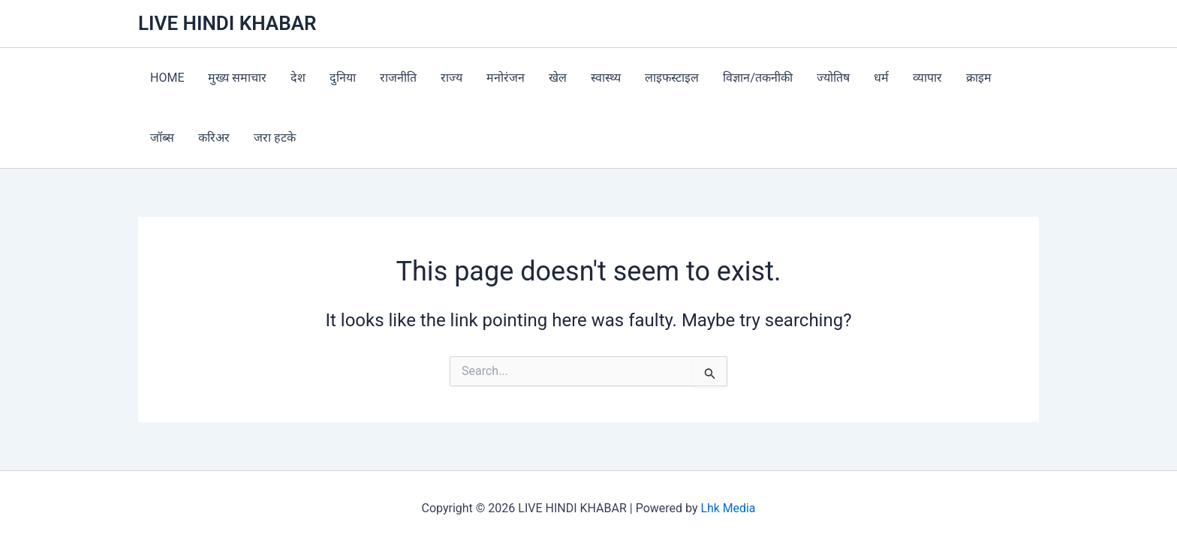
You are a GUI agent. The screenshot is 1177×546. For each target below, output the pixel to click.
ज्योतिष (833, 77)
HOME (167, 77)
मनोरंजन (505, 77)
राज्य (451, 77)
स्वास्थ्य (606, 77)
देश (298, 77)
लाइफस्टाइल (672, 77)
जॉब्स (162, 137)
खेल (558, 77)
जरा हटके (275, 137)
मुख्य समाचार (237, 77)
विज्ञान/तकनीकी (758, 77)
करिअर (214, 137)
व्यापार (927, 77)
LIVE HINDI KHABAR (227, 23)
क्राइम (979, 77)
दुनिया (343, 77)
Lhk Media (728, 508)
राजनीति (398, 77)
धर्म (881, 77)
